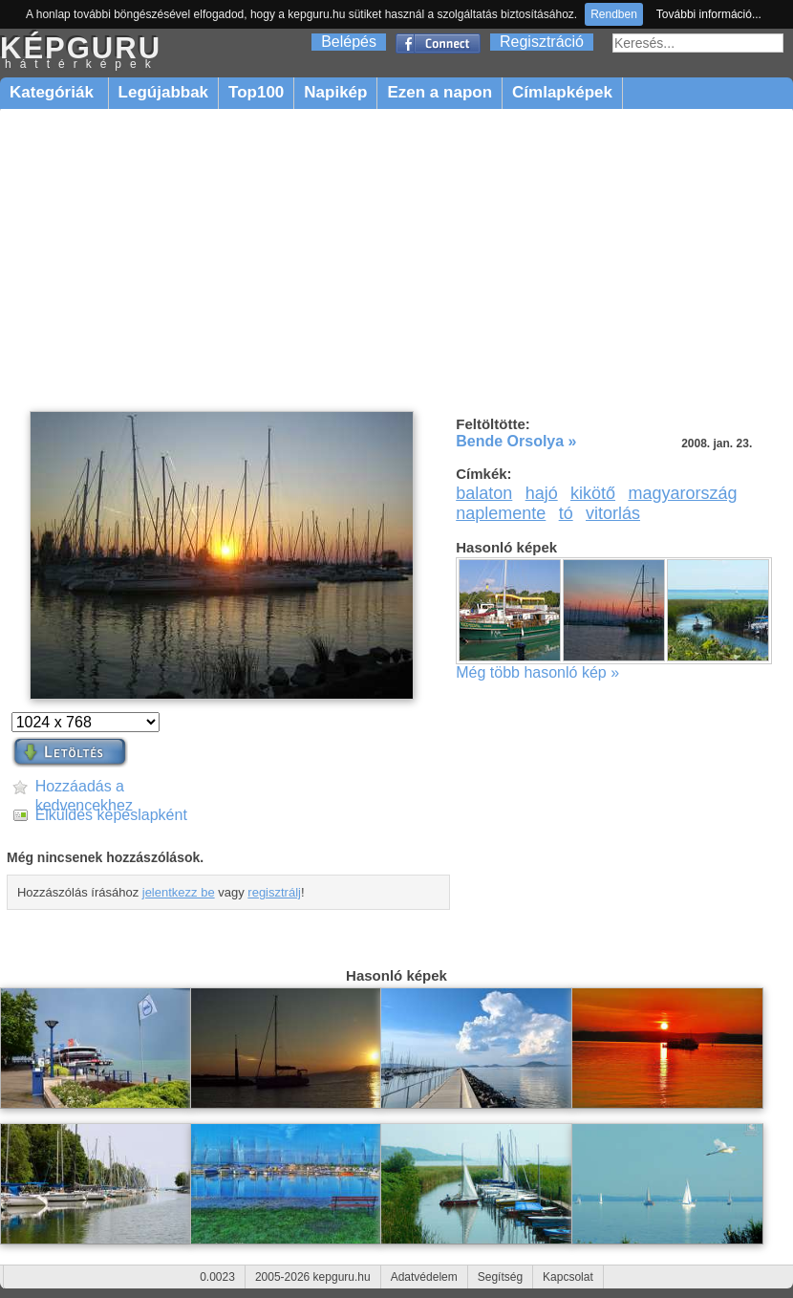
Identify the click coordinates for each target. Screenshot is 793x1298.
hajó (541, 493)
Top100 (256, 92)
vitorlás (613, 513)
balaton (484, 493)
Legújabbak (163, 92)
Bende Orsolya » (516, 441)
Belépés (348, 41)
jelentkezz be (178, 892)
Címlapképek (562, 92)
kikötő (592, 493)
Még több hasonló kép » (537, 672)
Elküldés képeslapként (111, 815)
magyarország (682, 493)
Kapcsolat (568, 1277)
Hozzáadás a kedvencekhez (84, 787)
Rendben (613, 14)
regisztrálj (274, 892)
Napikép (335, 92)
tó (566, 513)
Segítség (500, 1277)
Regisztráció (542, 41)
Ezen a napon (439, 92)
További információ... (708, 14)
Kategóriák (54, 92)
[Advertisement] (396, 260)
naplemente (501, 513)
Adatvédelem (424, 1277)
